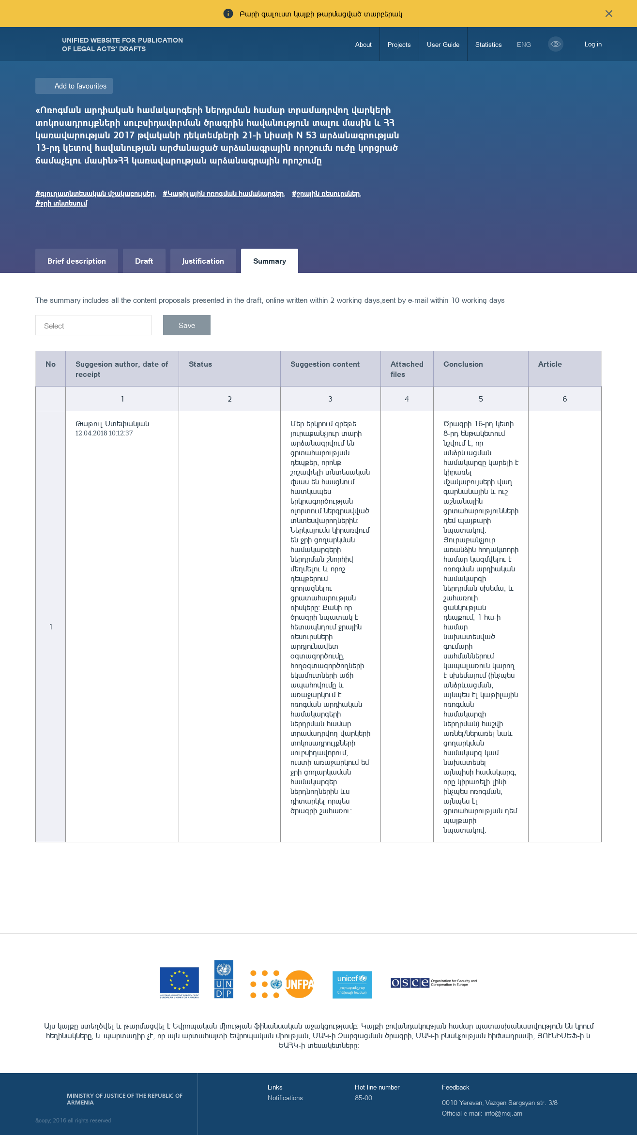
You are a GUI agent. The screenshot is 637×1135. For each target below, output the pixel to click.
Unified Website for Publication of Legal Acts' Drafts (122, 44)
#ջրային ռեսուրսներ (326, 193)
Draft (144, 260)
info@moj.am (503, 1113)
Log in (593, 44)
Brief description (76, 260)
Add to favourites (80, 85)
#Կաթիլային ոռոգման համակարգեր (223, 193)
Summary (269, 260)
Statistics (488, 44)
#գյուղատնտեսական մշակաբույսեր (94, 193)
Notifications (285, 1097)
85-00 (363, 1097)
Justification (203, 260)
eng (524, 44)
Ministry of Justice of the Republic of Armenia (124, 1099)
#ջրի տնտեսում (61, 203)
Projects (399, 44)
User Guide (443, 44)
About (363, 44)
